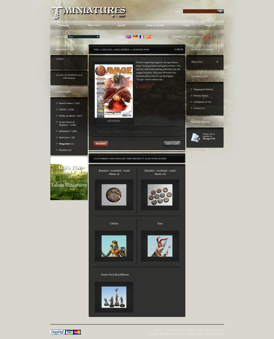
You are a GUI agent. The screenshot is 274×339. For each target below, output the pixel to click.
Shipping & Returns (203, 89)
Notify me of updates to (209, 136)
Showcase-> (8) (67, 137)
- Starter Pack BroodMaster (114, 274)
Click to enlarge (114, 92)
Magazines (122, 49)
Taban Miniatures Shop (175, 334)
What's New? (94, 25)
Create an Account (155, 25)
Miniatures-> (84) (68, 131)
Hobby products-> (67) (70, 115)
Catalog (106, 49)
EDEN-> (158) (66, 109)
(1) (66, 143)
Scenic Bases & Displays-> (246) (67, 123)
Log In (186, 25)
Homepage (63, 25)
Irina (160, 223)
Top (96, 49)
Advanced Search (174, 330)
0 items (207, 36)
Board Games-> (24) (69, 103)
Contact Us (209, 25)
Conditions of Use (203, 101)
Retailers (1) (65, 149)
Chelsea (114, 223)
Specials (121, 25)
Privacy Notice (201, 95)
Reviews (190, 330)
